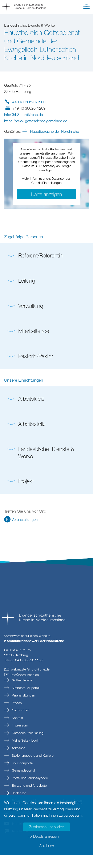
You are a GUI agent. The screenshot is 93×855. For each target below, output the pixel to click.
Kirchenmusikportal (25, 688)
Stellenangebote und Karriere (32, 755)
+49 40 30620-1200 (28, 102)
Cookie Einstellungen (46, 183)
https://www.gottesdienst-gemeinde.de (35, 120)
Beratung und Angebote (29, 785)
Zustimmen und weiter (46, 826)
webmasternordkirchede (30, 669)
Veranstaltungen (23, 695)
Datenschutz (61, 178)
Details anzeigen (46, 836)
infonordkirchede (25, 675)
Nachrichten (20, 710)
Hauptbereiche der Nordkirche (54, 131)
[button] (86, 7)
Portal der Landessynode (29, 778)
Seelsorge (18, 793)
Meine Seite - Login (25, 740)
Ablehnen (46, 845)
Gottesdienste (21, 680)
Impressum (19, 725)
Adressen (18, 748)
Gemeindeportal (23, 770)
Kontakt (17, 718)
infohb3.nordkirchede (23, 114)
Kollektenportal (22, 763)
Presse (16, 703)
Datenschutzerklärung (27, 733)
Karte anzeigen (46, 194)
